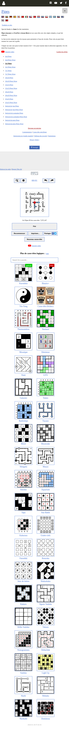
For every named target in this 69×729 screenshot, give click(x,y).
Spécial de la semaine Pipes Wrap (16, 117)
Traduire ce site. (7, 25)
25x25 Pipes (9, 99)
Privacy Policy (34, 140)
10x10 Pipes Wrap (11, 81)
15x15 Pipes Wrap (11, 88)
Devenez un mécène (34, 128)
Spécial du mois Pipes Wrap (14, 124)
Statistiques (52, 136)
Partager (35, 147)
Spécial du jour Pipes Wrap (14, 109)
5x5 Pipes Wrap (10, 67)
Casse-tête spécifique (40, 132)
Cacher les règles (62, 52)
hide (47, 253)
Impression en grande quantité (23, 136)
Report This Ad (17, 169)
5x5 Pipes (8, 63)
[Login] (3, 3)
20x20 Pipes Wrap (11, 95)
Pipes (5, 11)
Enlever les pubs (5, 169)
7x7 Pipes (8, 70)
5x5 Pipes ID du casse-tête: (34, 220)
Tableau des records (40, 136)
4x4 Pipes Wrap (10, 60)
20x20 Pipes (9, 92)
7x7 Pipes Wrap (10, 74)
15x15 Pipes (9, 85)
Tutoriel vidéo (9, 52)
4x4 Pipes (8, 56)
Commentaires (27, 132)
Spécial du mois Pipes (12, 120)
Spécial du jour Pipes (12, 106)
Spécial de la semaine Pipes (14, 113)
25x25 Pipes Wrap (11, 102)
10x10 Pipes (9, 77)
